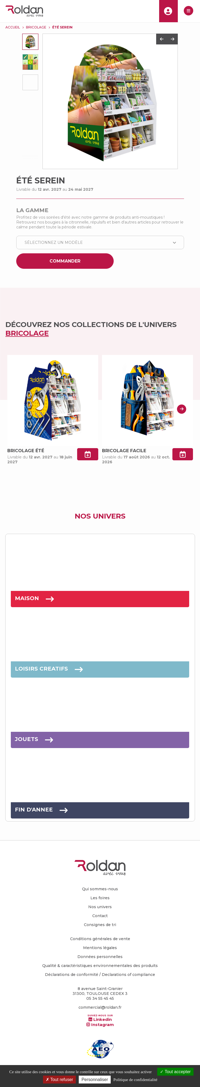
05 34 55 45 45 (100, 998)
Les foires (100, 897)
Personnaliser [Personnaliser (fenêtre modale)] (94, 1079)
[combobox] (100, 242)
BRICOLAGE (36, 27)
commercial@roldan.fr (100, 1007)
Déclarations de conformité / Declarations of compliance (100, 974)
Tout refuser (59, 1079)
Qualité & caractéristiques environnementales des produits (100, 965)
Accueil (12, 27)
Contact (100, 915)
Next (172, 39)
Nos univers (100, 906)
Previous (161, 39)
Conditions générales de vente (100, 938)
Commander (65, 261)
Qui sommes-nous (100, 889)
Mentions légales (100, 947)
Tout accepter (175, 1071)
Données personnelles (100, 956)
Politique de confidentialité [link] (135, 1080)
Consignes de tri (100, 924)
